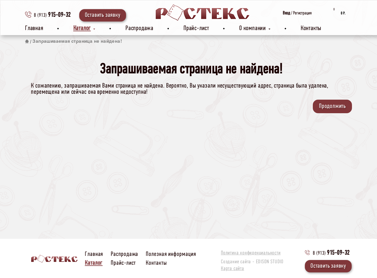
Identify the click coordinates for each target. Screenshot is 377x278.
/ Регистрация (297, 13)
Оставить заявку (102, 15)
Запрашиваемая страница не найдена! (77, 42)
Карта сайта (232, 269)
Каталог (84, 28)
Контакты (311, 28)
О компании (255, 28)
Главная (34, 28)
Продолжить (332, 106)
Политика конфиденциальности (251, 253)
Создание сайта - (252, 262)
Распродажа (139, 28)
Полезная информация (171, 254)
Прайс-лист (196, 28)
